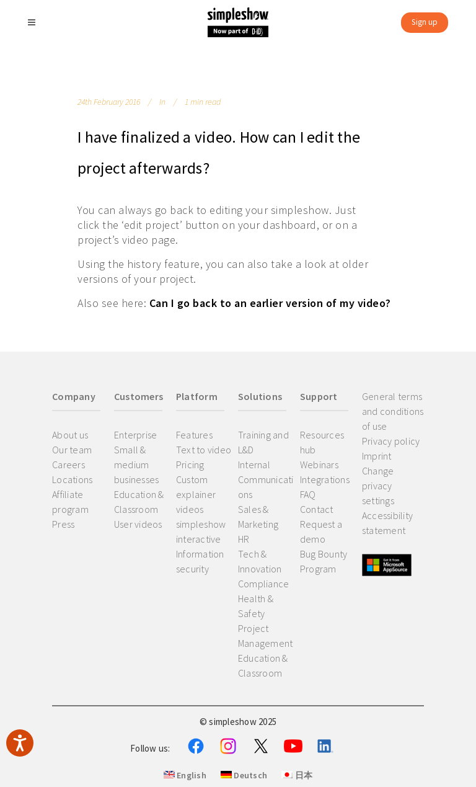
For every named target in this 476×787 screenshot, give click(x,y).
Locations (72, 479)
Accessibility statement (387, 522)
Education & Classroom (139, 501)
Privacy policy (391, 441)
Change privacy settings (378, 486)
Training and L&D (263, 442)
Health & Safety (255, 606)
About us (70, 435)
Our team (72, 449)
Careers (68, 464)
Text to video (203, 449)
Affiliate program (70, 501)
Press (63, 524)
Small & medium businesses (136, 464)
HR (244, 539)
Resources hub (322, 442)
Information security (200, 561)
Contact (316, 509)
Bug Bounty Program (324, 561)
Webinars (319, 464)
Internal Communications (266, 479)
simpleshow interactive (201, 531)
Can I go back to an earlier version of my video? (270, 303)
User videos (138, 524)
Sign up (425, 22)
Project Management (265, 635)
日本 (296, 775)
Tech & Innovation (260, 561)
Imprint (377, 456)
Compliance (263, 583)
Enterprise (135, 435)
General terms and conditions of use (393, 411)
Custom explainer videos (196, 494)
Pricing (190, 464)
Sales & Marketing (258, 516)
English (185, 775)
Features (194, 435)
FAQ (308, 494)
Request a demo (321, 531)
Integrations (325, 479)
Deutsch (244, 775)
